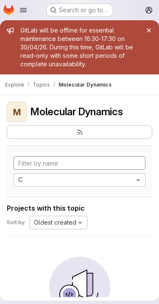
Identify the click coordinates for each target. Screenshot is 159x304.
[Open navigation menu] (23, 10)
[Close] (149, 30)
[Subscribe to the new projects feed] (79, 132)
